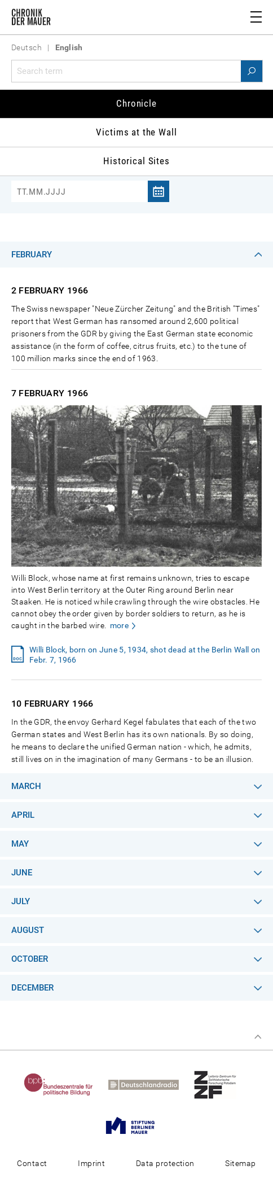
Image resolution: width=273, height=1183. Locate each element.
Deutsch (26, 47)
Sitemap (240, 1163)
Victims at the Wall (136, 132)
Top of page (258, 1037)
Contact (32, 1163)
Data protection (165, 1163)
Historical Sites (136, 161)
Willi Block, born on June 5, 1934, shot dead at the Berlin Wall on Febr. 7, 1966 (144, 654)
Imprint (91, 1163)
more (119, 625)
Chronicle (136, 103)
